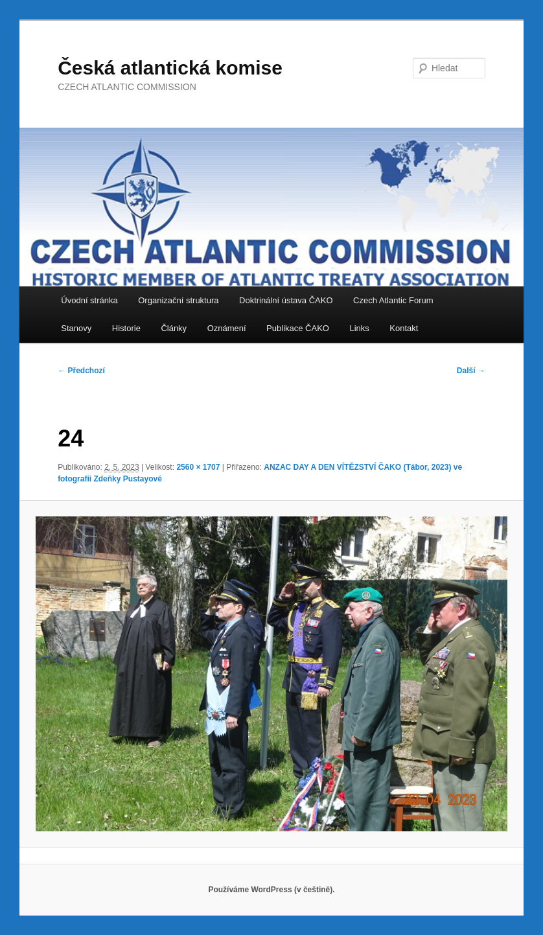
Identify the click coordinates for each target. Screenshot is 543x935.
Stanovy (76, 328)
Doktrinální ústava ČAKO (286, 300)
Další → (471, 370)
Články (174, 328)
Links (359, 328)
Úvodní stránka (89, 300)
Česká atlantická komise (170, 67)
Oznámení (226, 328)
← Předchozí (81, 370)
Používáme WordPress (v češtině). (271, 889)
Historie (126, 328)
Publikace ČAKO (297, 328)
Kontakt (403, 328)
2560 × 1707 (198, 467)
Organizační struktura (178, 300)
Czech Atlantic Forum (393, 300)
